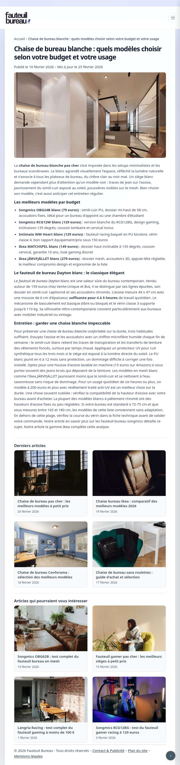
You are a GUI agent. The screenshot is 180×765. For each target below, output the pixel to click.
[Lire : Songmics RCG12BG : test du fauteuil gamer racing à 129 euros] (129, 699)
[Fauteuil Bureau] (17, 17)
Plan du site (137, 750)
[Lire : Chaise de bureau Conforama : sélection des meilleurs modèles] (50, 544)
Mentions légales (28, 756)
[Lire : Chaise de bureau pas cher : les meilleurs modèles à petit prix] (50, 473)
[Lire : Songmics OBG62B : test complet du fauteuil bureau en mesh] (50, 628)
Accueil (19, 39)
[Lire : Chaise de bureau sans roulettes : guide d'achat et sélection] (129, 544)
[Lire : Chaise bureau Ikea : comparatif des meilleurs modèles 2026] (129, 473)
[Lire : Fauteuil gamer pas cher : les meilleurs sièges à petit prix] (129, 628)
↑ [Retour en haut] (171, 755)
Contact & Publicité (108, 750)
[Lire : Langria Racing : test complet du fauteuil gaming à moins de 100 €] (50, 699)
